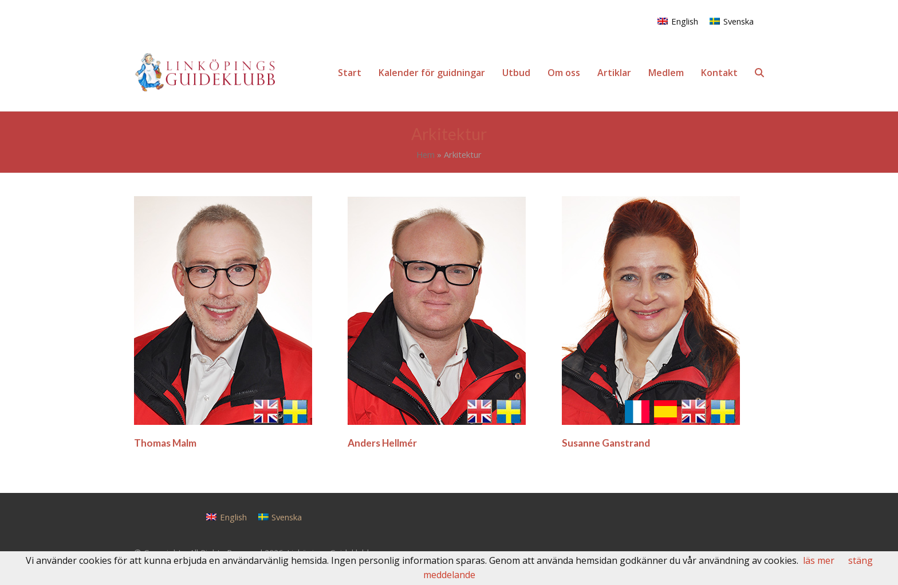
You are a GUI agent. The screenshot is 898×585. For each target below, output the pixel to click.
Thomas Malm (165, 443)
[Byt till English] (678, 21)
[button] (759, 72)
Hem (425, 154)
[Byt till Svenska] (731, 21)
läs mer (818, 560)
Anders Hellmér (382, 443)
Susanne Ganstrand (606, 443)
